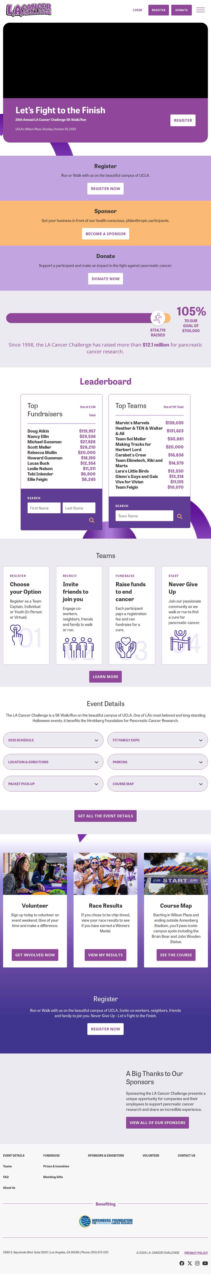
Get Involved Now (35, 954)
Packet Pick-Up (53, 783)
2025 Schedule (53, 740)
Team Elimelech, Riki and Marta (139, 462)
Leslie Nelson (40, 468)
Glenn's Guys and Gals (136, 476)
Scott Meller (39, 447)
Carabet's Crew (130, 454)
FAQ (6, 1177)
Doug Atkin (38, 430)
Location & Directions (53, 761)
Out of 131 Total (174, 407)
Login (137, 10)
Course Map (158, 783)
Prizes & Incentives (56, 1166)
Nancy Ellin (38, 436)
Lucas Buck (38, 463)
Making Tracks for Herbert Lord (133, 446)
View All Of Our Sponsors (157, 1122)
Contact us (186, 1155)
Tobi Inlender (40, 473)
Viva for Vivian (129, 481)
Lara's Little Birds (132, 470)
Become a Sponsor (106, 233)
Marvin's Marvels (132, 422)
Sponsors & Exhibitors (106, 1155)
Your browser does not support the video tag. (105, 60)
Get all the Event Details (105, 815)
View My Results (105, 954)
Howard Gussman (44, 457)
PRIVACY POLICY (196, 1253)
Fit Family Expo (158, 740)
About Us (9, 1188)
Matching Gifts (53, 1177)
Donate (181, 10)
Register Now (105, 188)
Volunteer (151, 1155)
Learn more (105, 676)
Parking (158, 761)
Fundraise (51, 1155)
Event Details (14, 1155)
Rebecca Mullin (42, 452)
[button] (200, 10)
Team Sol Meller (130, 438)
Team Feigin (126, 487)
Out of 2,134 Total (88, 411)
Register (158, 10)
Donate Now (106, 278)
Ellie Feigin (37, 479)
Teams (7, 1166)
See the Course (176, 954)
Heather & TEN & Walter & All (139, 430)
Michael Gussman (44, 441)
